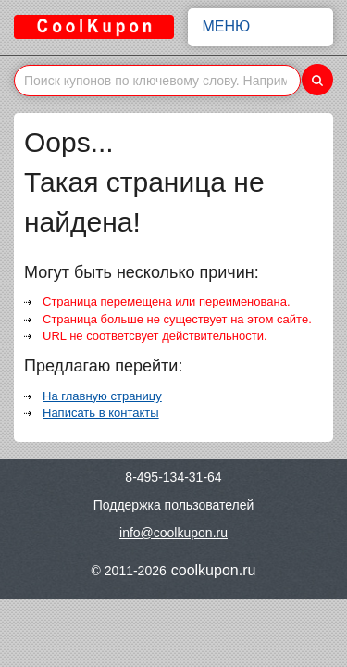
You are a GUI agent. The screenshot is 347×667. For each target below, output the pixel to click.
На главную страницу (102, 396)
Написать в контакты (101, 413)
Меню (261, 27)
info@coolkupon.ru (173, 532)
